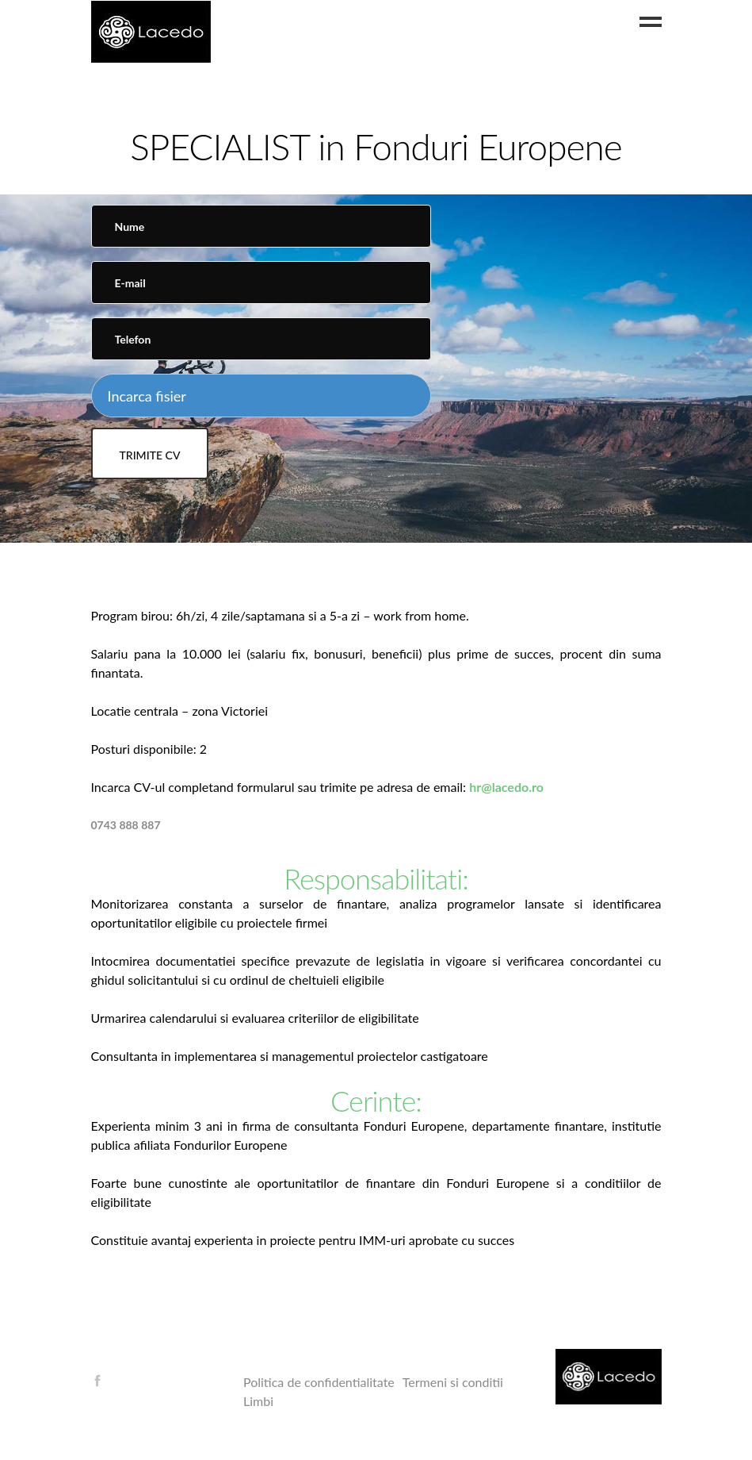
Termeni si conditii (453, 1381)
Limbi (258, 1400)
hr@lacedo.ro (506, 786)
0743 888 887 (126, 825)
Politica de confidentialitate (319, 1381)
